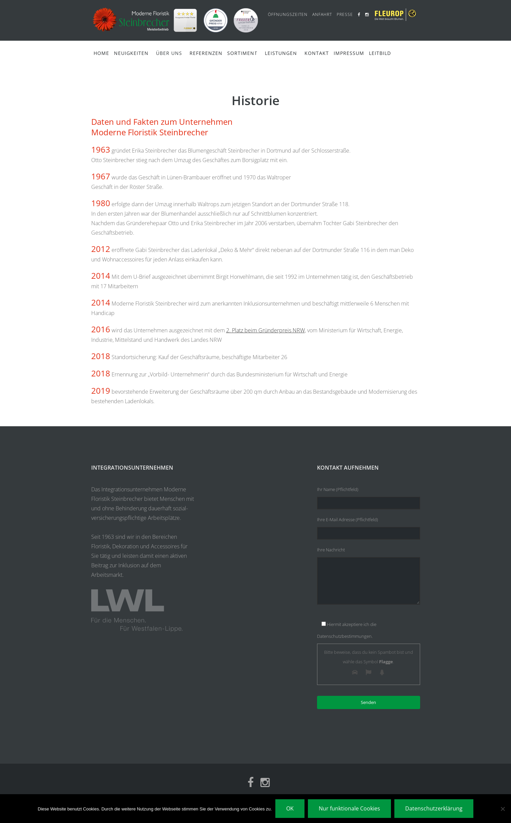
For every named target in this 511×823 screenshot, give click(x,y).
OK (290, 808)
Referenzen (206, 53)
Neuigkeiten (131, 53)
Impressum (349, 53)
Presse (345, 14)
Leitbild (380, 53)
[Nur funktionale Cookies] (502, 808)
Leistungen (281, 53)
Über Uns (169, 53)
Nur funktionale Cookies (349, 808)
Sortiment (242, 53)
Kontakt (316, 53)
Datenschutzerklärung (434, 808)
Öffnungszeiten (288, 14)
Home (101, 53)
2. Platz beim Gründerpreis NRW (265, 330)
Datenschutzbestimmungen (344, 636)
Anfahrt (322, 14)
